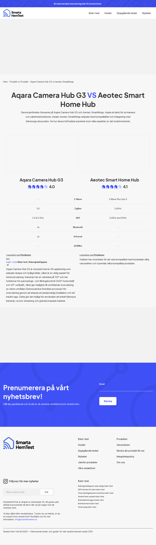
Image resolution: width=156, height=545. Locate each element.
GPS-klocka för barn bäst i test (91, 489)
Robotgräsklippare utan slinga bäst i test (95, 486)
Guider (108, 13)
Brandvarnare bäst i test (88, 503)
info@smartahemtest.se (25, 519)
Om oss (121, 462)
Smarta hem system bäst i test (91, 496)
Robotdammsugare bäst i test (91, 500)
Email (102, 384)
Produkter (122, 439)
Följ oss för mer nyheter (24, 481)
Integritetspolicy (125, 456)
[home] (13, 13)
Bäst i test (94, 13)
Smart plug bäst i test (87, 507)
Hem (5, 81)
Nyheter (146, 13)
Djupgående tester (127, 13)
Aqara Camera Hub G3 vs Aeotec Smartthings (52, 81)
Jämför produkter (87, 462)
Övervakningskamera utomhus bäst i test (95, 493)
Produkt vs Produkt (19, 81)
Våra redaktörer (86, 468)
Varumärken (123, 444)
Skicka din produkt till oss (130, 450)
